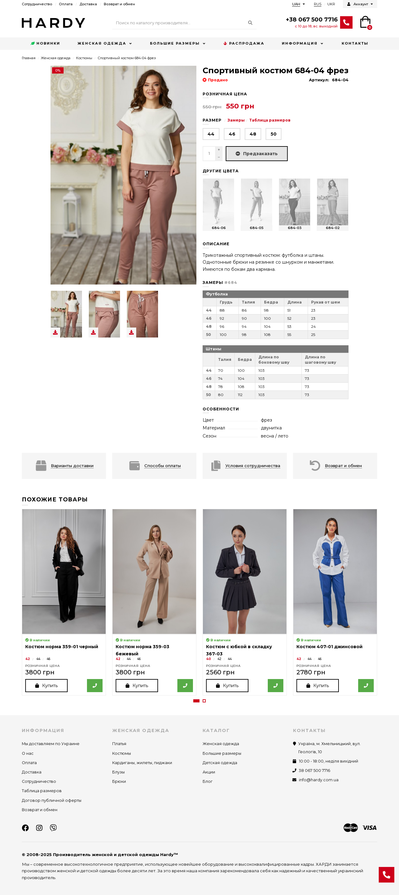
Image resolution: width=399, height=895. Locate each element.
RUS (317, 4)
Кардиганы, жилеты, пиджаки (142, 762)
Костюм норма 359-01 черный (61, 646)
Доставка (88, 4)
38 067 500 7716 (314, 770)
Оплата (66, 4)
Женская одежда (102, 43)
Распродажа (243, 43)
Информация (300, 43)
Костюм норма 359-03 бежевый (142, 650)
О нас (28, 753)
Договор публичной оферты (51, 800)
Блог (208, 781)
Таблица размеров (270, 120)
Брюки (119, 781)
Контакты (355, 43)
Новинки (45, 43)
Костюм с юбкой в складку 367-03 (239, 650)
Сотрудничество (37, 4)
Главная (29, 58)
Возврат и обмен (119, 4)
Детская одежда (220, 762)
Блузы (118, 772)
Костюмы (84, 58)
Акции (209, 772)
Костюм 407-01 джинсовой (329, 646)
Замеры (236, 120)
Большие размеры (175, 43)
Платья (119, 744)
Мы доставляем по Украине (50, 744)
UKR (331, 4)
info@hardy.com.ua (319, 780)
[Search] (184, 23)
